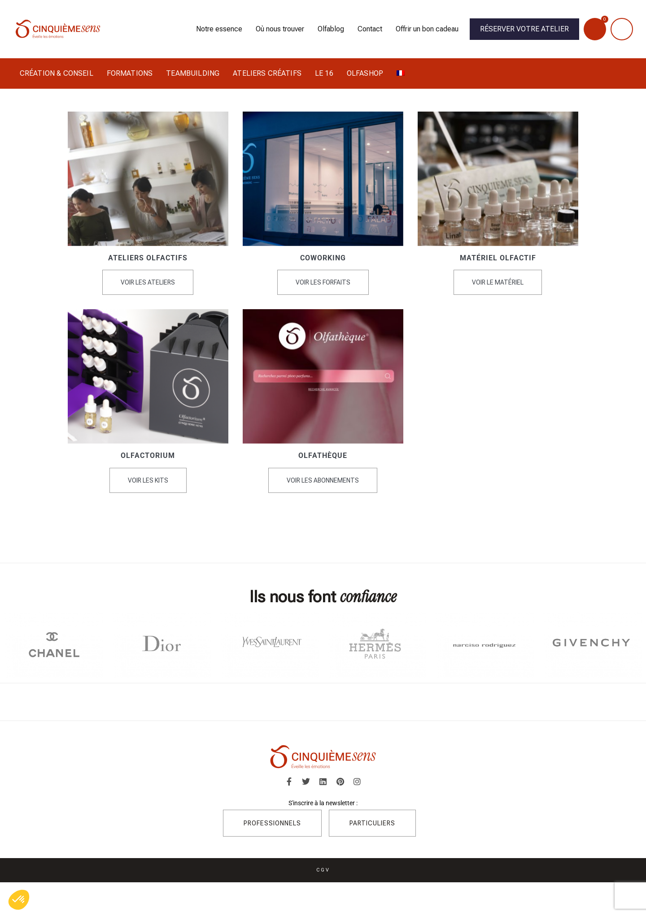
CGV (323, 869)
